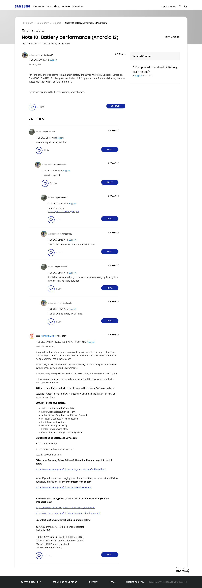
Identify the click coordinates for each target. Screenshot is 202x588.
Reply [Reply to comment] (110, 149)
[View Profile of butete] (39, 132)
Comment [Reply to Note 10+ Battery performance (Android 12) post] (116, 106)
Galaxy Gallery (53, 6)
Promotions (78, 6)
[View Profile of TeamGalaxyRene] (47, 336)
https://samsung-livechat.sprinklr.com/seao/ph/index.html (65, 507)
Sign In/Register (168, 6)
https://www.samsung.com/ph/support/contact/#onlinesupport (68, 513)
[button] (120, 54)
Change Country (135, 582)
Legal (113, 582)
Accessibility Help (31, 582)
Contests (66, 6)
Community (38, 6)
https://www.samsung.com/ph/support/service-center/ (63, 487)
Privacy (93, 582)
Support (53, 60)
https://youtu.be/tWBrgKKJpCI (63, 211)
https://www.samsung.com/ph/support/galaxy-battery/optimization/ (71, 469)
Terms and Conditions (65, 582)
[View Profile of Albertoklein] (34, 55)
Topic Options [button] (172, 36)
